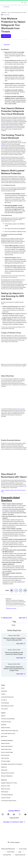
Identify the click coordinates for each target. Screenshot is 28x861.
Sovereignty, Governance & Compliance (11, 764)
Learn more (6, 36)
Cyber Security (5, 758)
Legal (19, 852)
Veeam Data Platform (7, 746)
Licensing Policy (7, 855)
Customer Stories (5, 798)
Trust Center (4, 709)
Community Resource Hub (8, 733)
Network (4, 144)
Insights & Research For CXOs (9, 783)
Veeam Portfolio (5, 743)
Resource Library (5, 789)
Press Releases (5, 703)
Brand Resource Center (7, 706)
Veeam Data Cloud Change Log (9, 731)
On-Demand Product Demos (8, 801)
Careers (3, 694)
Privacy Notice (23, 849)
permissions (18, 409)
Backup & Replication (7, 776)
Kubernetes (4, 770)
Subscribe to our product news (13, 822)
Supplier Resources (20, 855)
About (2, 688)
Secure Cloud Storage (7, 752)
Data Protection (5, 755)
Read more (20, 644)
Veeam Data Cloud (6, 749)
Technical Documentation (8, 719)
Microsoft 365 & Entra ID (7, 773)
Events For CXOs (5, 786)
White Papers (4, 792)
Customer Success (6, 722)
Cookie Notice (10, 852)
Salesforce (4, 767)
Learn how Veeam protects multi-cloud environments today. (13, 491)
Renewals (3, 725)
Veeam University (5, 728)
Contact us (4, 700)
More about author (11, 608)
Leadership (4, 691)
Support (3, 716)
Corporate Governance (7, 697)
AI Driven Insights (5, 761)
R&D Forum (4, 736)
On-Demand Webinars (7, 795)
